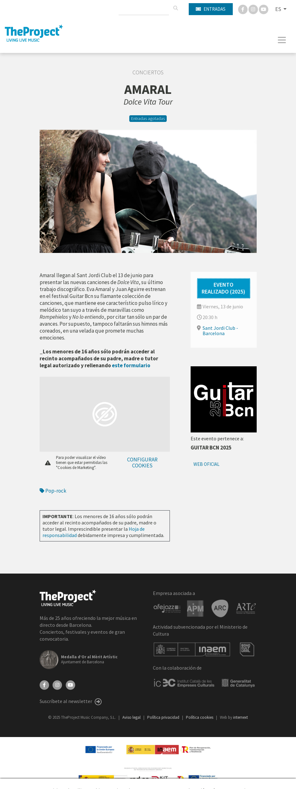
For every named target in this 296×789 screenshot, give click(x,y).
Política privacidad (163, 717)
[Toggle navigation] (282, 40)
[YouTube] (70, 684)
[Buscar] (175, 8)
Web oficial (206, 464)
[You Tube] (263, 8)
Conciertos (148, 72)
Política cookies (200, 717)
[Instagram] (254, 8)
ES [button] (278, 9)
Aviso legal (132, 717)
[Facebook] (243, 8)
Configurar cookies (142, 462)
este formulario (131, 365)
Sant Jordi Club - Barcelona (220, 330)
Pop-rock (53, 490)
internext (240, 717)
